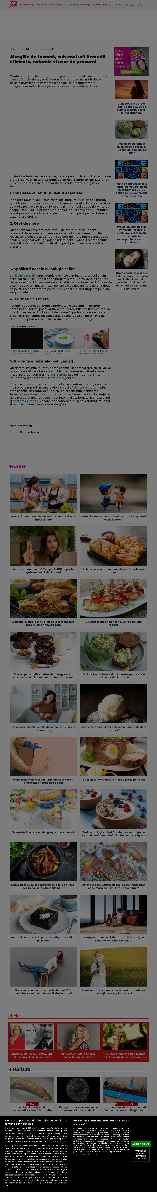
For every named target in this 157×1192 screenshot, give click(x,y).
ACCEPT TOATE (140, 1144)
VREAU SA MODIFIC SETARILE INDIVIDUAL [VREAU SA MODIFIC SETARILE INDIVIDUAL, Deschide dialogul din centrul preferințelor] (140, 1155)
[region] (78, 1154)
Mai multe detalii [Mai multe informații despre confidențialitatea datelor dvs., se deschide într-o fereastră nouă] (57, 1141)
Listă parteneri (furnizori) (85, 1154)
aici (61, 1167)
